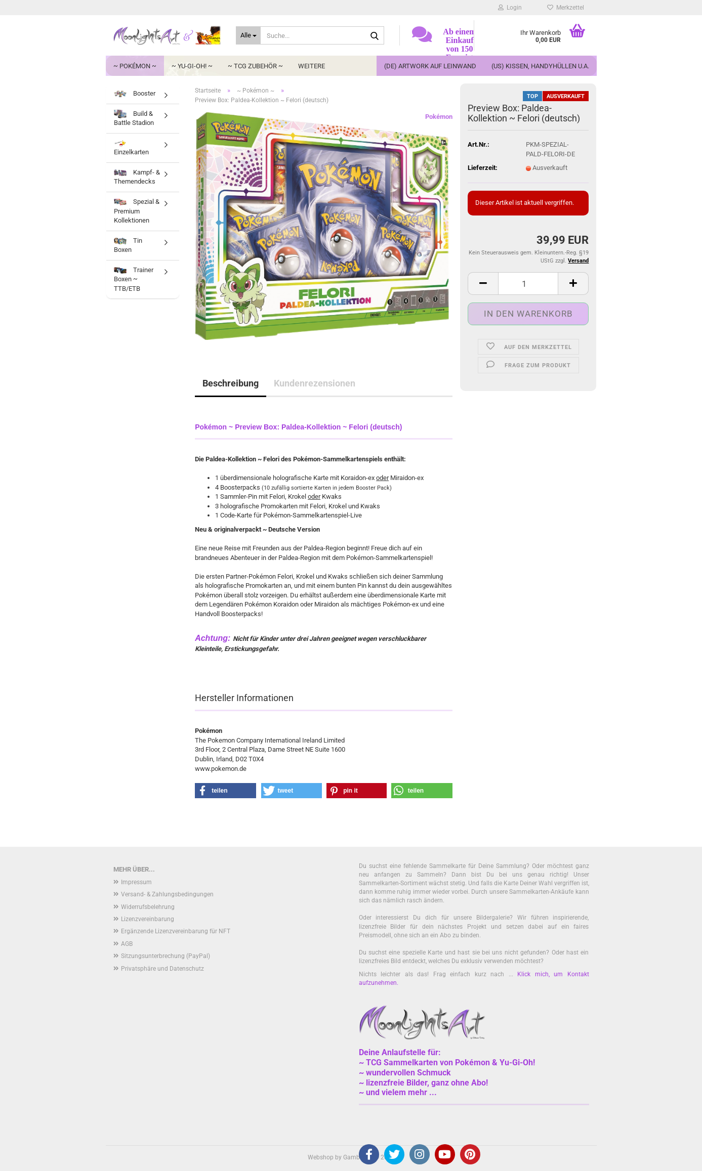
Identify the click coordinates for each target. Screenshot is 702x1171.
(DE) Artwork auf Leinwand (430, 66)
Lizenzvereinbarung (147, 919)
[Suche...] (248, 35)
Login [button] (510, 7)
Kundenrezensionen (314, 383)
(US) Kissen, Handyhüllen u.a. (540, 66)
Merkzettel (565, 7)
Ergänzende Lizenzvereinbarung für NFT (175, 931)
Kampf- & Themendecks (137, 177)
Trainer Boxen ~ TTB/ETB (133, 279)
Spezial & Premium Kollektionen (136, 211)
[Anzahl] (528, 283)
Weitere (311, 66)
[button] (483, 283)
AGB (127, 943)
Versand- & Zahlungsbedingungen (167, 894)
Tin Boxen (128, 245)
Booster (134, 93)
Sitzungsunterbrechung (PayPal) (165, 956)
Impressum (136, 882)
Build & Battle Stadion (134, 117)
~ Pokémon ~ (134, 66)
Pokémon (438, 116)
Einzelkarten (131, 148)
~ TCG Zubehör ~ (255, 66)
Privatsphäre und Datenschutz (162, 968)
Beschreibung (230, 383)
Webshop (321, 1157)
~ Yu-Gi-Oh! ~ (192, 66)
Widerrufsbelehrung (148, 906)
